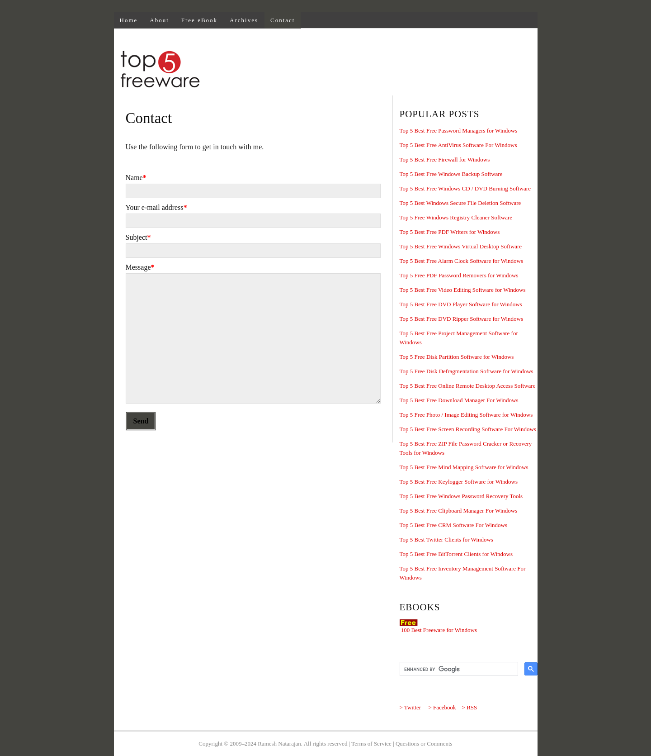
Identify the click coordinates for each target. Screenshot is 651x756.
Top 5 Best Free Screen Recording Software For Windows (468, 429)
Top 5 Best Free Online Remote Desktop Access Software (468, 385)
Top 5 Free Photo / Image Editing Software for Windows (466, 414)
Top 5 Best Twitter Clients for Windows (446, 539)
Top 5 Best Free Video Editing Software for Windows (463, 289)
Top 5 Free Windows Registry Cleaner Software (456, 217)
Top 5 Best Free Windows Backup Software (451, 174)
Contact (282, 20)
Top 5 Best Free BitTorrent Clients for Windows (456, 554)
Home (129, 20)
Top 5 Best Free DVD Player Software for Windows (461, 304)
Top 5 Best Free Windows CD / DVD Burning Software (465, 188)
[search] (458, 669)
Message (140, 267)
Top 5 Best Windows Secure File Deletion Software (460, 203)
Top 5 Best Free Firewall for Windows (445, 159)
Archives (244, 20)
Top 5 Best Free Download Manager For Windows (459, 400)
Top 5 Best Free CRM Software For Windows (453, 525)
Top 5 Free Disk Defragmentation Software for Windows (466, 371)
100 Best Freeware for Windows (439, 630)
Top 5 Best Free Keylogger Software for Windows (459, 481)
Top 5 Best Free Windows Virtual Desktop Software (461, 246)
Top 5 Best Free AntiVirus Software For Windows (458, 145)
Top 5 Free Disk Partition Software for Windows (457, 356)
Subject (138, 237)
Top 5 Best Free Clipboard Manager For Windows (459, 510)
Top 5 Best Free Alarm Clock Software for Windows (461, 260)
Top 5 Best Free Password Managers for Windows (459, 130)
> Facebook (442, 707)
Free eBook (199, 20)
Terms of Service (371, 743)
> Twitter (410, 707)
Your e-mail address (156, 207)
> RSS (469, 707)
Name (136, 177)
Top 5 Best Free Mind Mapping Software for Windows (464, 467)
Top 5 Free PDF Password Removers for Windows (459, 275)
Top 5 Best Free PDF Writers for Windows (450, 231)
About (159, 20)
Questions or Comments (424, 743)
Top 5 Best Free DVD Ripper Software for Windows (461, 318)
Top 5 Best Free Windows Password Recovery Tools (461, 496)
